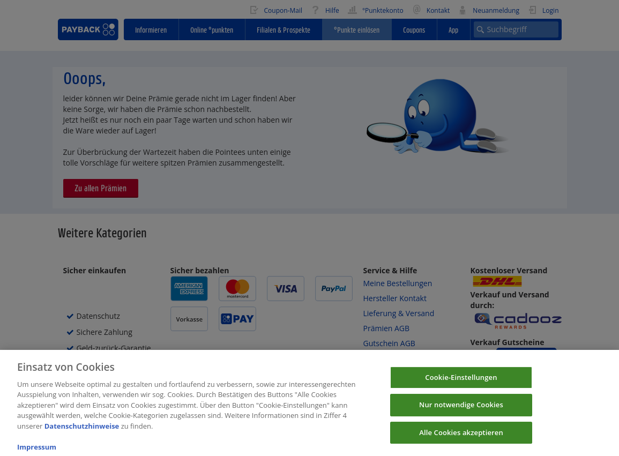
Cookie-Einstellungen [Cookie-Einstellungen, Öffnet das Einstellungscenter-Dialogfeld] (461, 382)
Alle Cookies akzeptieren (461, 438)
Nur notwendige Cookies (461, 410)
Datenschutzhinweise (82, 432)
